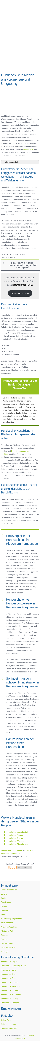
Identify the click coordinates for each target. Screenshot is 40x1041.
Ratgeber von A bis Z (9, 1028)
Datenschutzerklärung (22, 285)
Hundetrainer (28, 149)
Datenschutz (20, 1038)
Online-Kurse (6, 1020)
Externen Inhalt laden (20, 293)
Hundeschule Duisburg (10, 990)
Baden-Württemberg (9, 890)
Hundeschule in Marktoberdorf (16, 832)
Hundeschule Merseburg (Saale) (13, 966)
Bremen (4, 906)
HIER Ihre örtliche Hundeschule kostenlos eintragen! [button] (19, 265)
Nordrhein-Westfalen (9, 927)
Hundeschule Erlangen (10, 1003)
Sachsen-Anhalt (7, 943)
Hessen (4, 914)
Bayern (4, 894)
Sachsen (4, 939)
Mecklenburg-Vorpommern (11, 919)
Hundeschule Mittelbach (10, 986)
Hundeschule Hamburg (10, 982)
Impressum (29, 1035)
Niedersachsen (7, 923)
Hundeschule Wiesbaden (11, 994)
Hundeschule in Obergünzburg (16, 844)
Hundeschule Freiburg (9, 999)
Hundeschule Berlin (8, 970)
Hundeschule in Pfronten (14, 841)
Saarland (4, 935)
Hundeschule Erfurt (8, 974)
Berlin (3, 898)
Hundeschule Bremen (9, 978)
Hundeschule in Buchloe (13, 838)
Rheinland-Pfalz (7, 931)
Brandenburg (6, 902)
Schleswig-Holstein (8, 947)
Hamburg (4, 910)
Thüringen (5, 951)
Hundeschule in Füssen (13, 835)
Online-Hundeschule (9, 1024)
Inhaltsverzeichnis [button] (10, 162)
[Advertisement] (20, 49)
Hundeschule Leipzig (9, 962)
